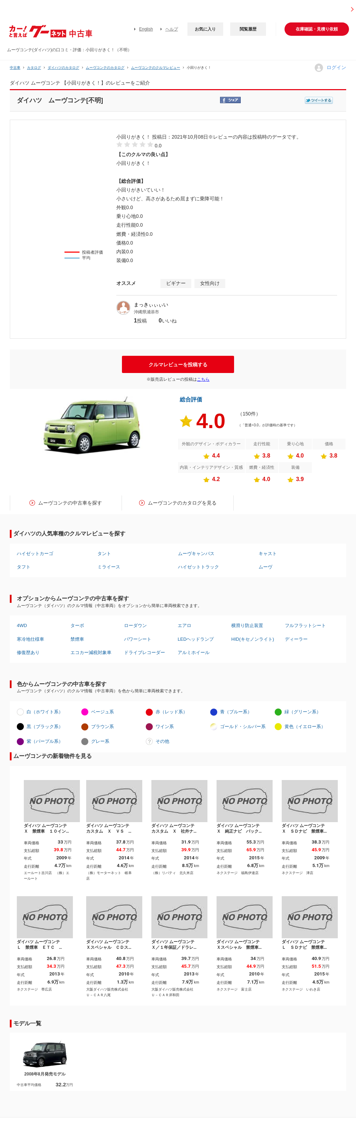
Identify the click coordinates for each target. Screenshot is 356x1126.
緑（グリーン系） (303, 711)
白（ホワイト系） (45, 711)
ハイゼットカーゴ (35, 553)
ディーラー (296, 639)
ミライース (108, 566)
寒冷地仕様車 (30, 639)
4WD (22, 625)
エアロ (184, 625)
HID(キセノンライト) (252, 639)
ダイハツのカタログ (63, 67)
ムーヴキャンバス (196, 553)
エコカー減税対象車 (90, 652)
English (146, 29)
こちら (203, 379)
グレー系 (100, 741)
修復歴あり (28, 652)
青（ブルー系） (236, 711)
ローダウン (135, 625)
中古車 (15, 67)
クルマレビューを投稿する (178, 364)
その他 (162, 741)
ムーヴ (265, 566)
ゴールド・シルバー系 (243, 726)
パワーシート (137, 639)
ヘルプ (171, 29)
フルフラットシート (305, 625)
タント (104, 553)
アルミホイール (194, 652)
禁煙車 (77, 639)
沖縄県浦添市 (146, 311)
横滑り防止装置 (247, 625)
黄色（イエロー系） (305, 726)
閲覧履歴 (248, 29)
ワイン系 (165, 726)
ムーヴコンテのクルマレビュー (155, 67)
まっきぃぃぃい (151, 304)
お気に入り (205, 29)
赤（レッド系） (171, 711)
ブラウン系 (102, 726)
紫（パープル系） (45, 741)
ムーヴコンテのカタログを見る (182, 503)
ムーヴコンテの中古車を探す (70, 503)
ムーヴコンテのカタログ (105, 67)
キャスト (268, 553)
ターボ (77, 625)
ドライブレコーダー (144, 652)
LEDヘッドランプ (196, 639)
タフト (23, 566)
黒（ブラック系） (45, 726)
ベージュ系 (102, 711)
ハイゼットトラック (198, 566)
